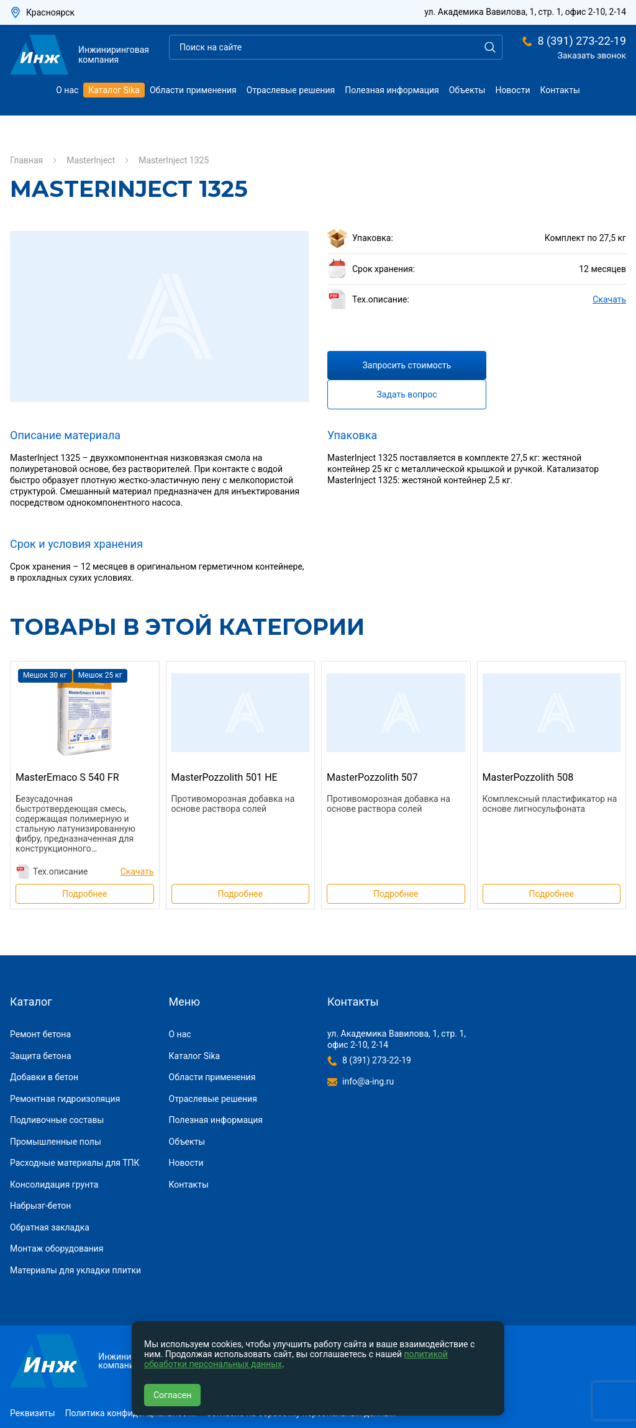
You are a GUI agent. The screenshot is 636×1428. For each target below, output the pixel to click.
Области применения (193, 90)
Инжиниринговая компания (79, 55)
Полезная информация (392, 90)
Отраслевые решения (291, 90)
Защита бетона (40, 1056)
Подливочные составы (57, 1120)
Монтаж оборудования (56, 1248)
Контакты (560, 90)
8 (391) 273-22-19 (581, 41)
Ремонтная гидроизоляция (65, 1099)
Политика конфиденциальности (130, 1413)
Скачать (609, 299)
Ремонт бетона (40, 1034)
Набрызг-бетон (40, 1206)
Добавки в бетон (44, 1077)
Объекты (467, 90)
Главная (26, 160)
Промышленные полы (55, 1142)
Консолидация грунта (54, 1184)
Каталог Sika (114, 90)
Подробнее (84, 894)
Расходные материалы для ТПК (75, 1163)
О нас (67, 90)
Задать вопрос (407, 394)
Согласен (172, 1395)
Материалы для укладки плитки (75, 1270)
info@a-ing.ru (368, 1081)
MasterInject (90, 160)
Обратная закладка (49, 1227)
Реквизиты (32, 1413)
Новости (512, 90)
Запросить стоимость (407, 365)
